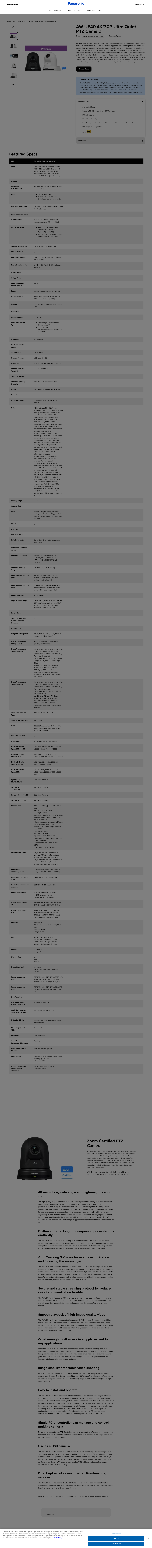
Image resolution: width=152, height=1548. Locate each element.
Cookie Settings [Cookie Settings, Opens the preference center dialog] (116, 1533)
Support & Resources (93, 14)
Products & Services (74, 14)
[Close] (148, 1538)
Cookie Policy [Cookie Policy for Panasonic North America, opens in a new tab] (58, 1538)
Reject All (116, 1538)
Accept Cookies (116, 1544)
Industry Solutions (55, 14)
